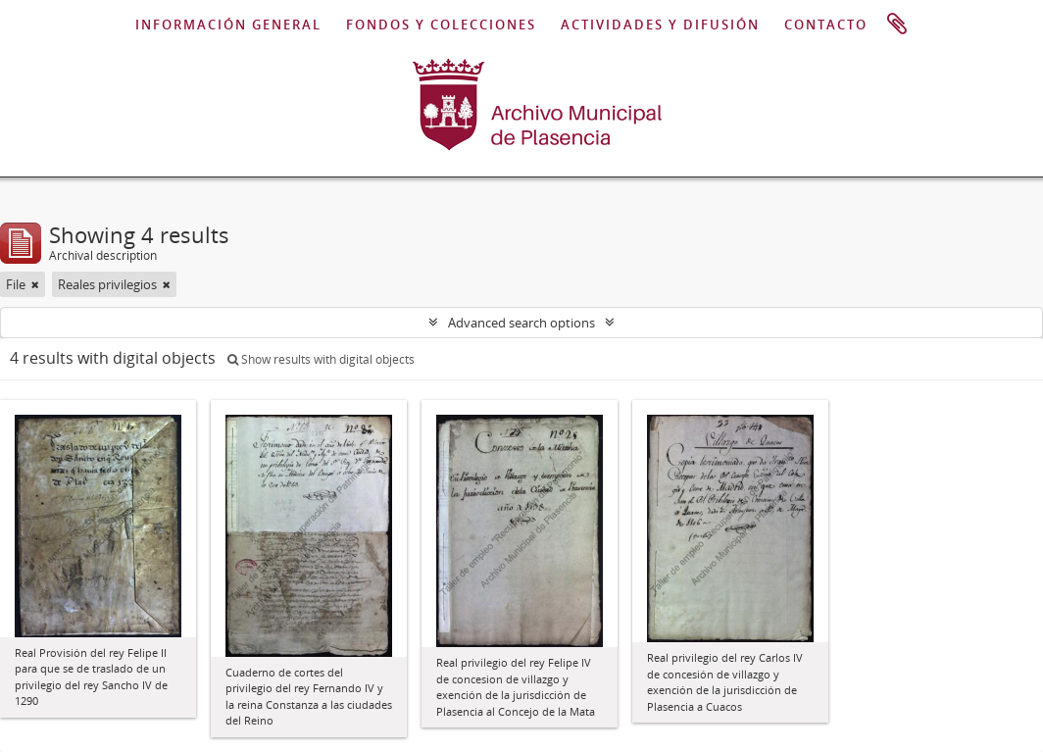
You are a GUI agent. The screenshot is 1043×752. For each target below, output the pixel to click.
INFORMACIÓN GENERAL (228, 24)
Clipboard (896, 24)
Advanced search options (521, 322)
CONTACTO (826, 24)
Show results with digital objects (321, 359)
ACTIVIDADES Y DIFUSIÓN (660, 24)
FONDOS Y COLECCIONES (441, 24)
